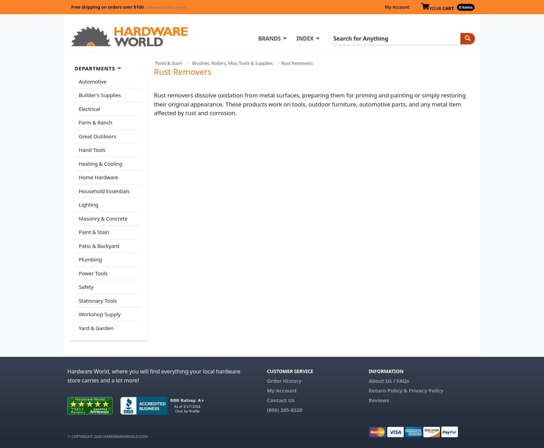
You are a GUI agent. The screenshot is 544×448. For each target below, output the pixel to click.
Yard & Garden (96, 328)
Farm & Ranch (95, 122)
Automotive (93, 81)
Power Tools (93, 273)
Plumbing (90, 259)
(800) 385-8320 (284, 409)
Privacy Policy (426, 390)
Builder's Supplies (100, 95)
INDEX (305, 38)
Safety (86, 286)
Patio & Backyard (99, 245)
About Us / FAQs (388, 380)
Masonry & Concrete (103, 218)
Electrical (89, 108)
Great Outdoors (97, 136)
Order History (284, 380)
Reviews (378, 400)
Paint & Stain (168, 63)
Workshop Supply (100, 314)
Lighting (89, 204)
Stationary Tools (98, 300)
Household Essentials (104, 191)
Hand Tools (92, 149)
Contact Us (281, 400)
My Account (397, 7)
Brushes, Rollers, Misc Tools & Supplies (232, 63)
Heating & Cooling (100, 163)
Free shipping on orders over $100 (128, 7)
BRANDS (269, 38)
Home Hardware (98, 177)
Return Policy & (387, 390)
